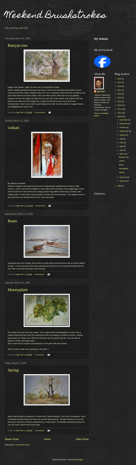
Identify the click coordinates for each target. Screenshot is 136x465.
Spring (13, 370)
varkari (13, 127)
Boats (12, 221)
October (123, 127)
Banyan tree (17, 45)
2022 (119, 79)
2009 (119, 117)
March (122, 154)
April (121, 150)
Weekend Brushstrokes (55, 16)
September (124, 131)
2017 (119, 90)
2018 (119, 86)
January (123, 181)
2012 (119, 105)
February (123, 177)
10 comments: (40, 112)
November (124, 124)
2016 (119, 94)
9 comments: (40, 206)
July (121, 139)
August (123, 135)
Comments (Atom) (23, 445)
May (121, 146)
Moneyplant (18, 289)
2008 (119, 186)
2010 (119, 113)
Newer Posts (12, 439)
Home (47, 439)
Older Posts (82, 439)
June (122, 142)
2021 (119, 82)
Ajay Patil (97, 54)
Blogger (80, 460)
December (124, 120)
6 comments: (39, 274)
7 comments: (39, 355)
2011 (119, 109)
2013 (119, 101)
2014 (119, 98)
